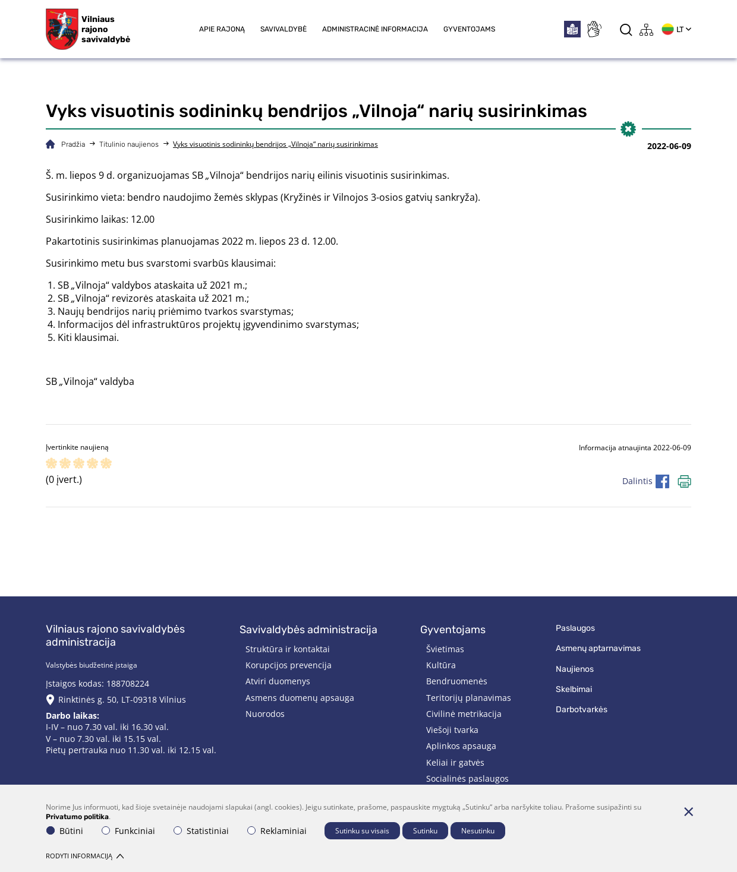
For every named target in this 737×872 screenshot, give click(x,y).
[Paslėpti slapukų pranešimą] (688, 811)
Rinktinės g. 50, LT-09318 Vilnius (122, 699)
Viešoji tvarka (452, 729)
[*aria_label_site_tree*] (647, 29)
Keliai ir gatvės (455, 762)
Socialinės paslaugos (467, 778)
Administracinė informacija (375, 29)
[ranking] (106, 464)
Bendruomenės (456, 681)
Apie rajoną (222, 29)
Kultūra (441, 665)
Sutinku (425, 831)
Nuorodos (265, 713)
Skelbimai (574, 689)
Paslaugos (575, 628)
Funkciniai (128, 830)
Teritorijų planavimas (468, 697)
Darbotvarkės (581, 709)
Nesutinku (478, 831)
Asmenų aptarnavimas (598, 648)
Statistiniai (201, 830)
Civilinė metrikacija (464, 713)
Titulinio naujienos (129, 144)
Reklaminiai (277, 830)
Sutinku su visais (362, 831)
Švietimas (445, 649)
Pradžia (73, 144)
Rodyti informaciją (85, 855)
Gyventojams (469, 29)
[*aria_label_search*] (626, 29)
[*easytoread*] (572, 29)
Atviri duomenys (277, 681)
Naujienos (575, 669)
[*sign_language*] (593, 29)
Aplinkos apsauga (461, 745)
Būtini (64, 830)
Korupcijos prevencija (288, 665)
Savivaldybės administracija (308, 629)
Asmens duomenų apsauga (299, 697)
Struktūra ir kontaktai (287, 649)
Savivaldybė (283, 29)
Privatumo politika (77, 817)
